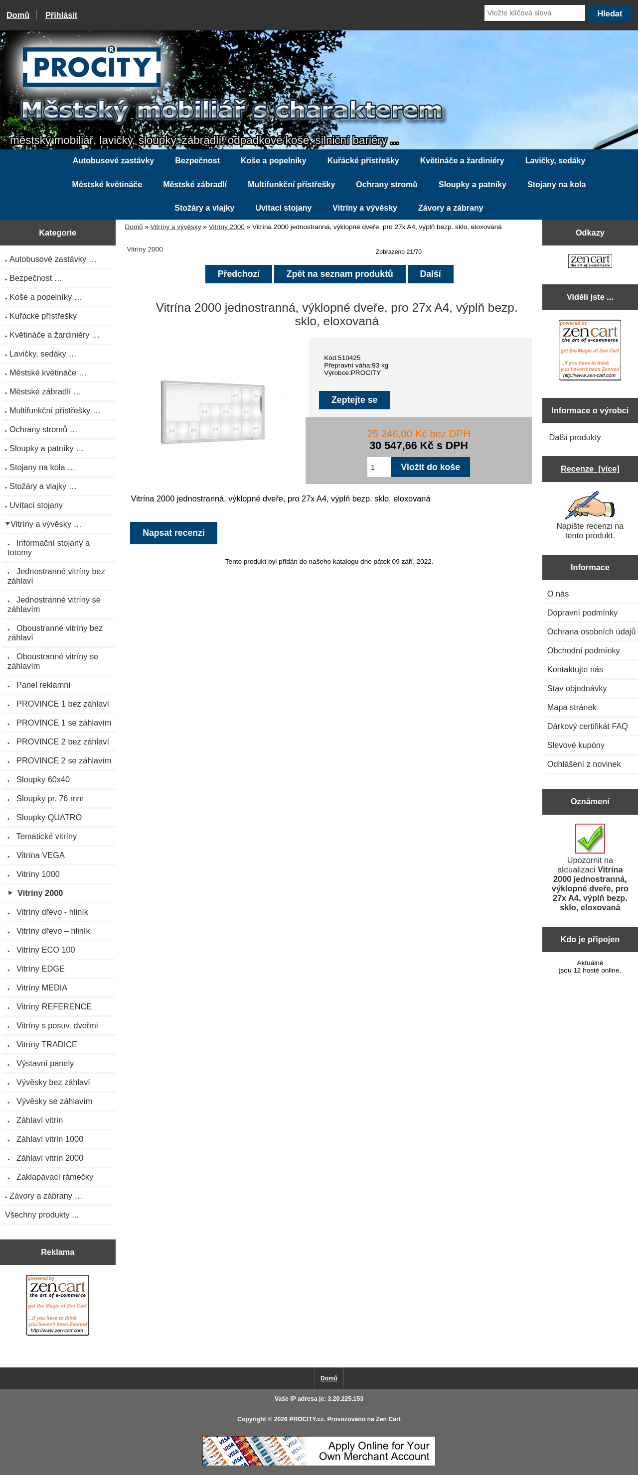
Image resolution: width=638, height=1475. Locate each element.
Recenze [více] (590, 468)
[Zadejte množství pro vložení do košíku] (379, 467)
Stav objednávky (577, 688)
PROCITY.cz (306, 1419)
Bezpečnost (197, 160)
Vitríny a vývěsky (176, 227)
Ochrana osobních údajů (591, 631)
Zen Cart (388, 1419)
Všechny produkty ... (42, 1214)
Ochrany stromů (387, 184)
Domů (17, 14)
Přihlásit (61, 14)
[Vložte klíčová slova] (534, 13)
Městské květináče (107, 184)
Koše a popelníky (274, 160)
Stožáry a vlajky (204, 208)
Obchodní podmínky (583, 650)
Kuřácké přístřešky (363, 160)
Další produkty (575, 437)
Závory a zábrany (450, 208)
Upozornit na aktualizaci (590, 868)
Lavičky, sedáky (555, 160)
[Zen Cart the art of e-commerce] (57, 1306)
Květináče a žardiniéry (462, 160)
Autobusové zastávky (114, 160)
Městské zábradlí (195, 184)
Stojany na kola (556, 184)
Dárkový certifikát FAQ (587, 726)
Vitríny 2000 (227, 227)
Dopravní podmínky (582, 612)
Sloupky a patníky (472, 184)
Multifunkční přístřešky (291, 184)
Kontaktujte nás (575, 669)
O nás (558, 593)
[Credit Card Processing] (319, 1464)
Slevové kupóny (576, 744)
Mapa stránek (572, 707)
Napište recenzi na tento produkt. (590, 515)
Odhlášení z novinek (584, 763)
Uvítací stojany (283, 208)
